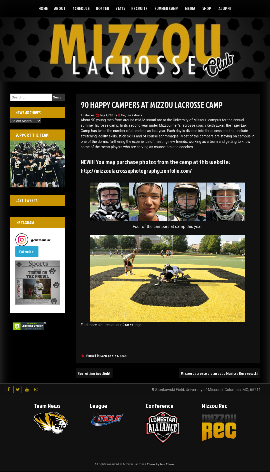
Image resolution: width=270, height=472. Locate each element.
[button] (37, 282)
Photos (128, 325)
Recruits (139, 8)
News (123, 356)
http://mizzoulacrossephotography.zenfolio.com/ (139, 170)
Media (190, 8)
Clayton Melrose (131, 115)
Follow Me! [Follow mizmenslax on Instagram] (26, 251)
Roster (102, 8)
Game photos (109, 356)
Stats (120, 8)
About (60, 8)
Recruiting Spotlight (95, 373)
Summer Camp (166, 8)
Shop (206, 8)
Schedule (81, 8)
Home (43, 8)
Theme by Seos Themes (161, 465)
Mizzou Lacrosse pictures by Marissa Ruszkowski (217, 373)
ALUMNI (224, 8)
